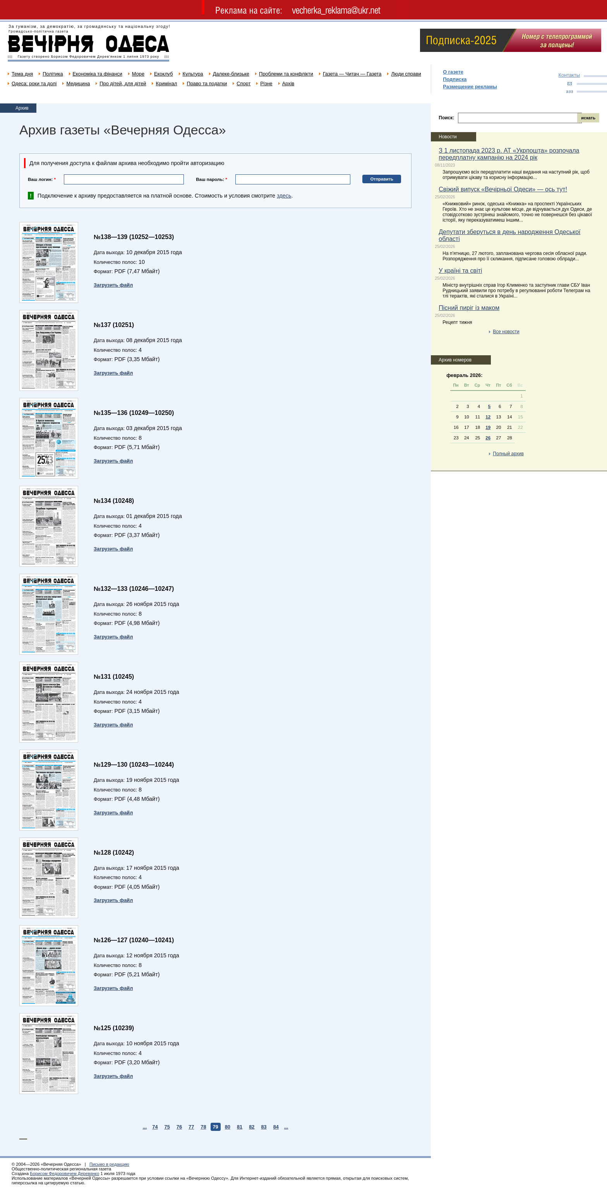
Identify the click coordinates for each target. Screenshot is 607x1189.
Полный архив (508, 453)
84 (276, 1127)
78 (203, 1127)
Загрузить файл (113, 285)
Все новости (506, 331)
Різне (266, 83)
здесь (284, 196)
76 (179, 1127)
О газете (453, 72)
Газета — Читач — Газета (352, 74)
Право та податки (207, 83)
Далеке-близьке (231, 74)
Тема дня (22, 74)
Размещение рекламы (470, 86)
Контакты (569, 75)
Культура (193, 74)
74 (155, 1127)
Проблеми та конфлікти (286, 74)
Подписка (454, 79)
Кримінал (166, 83)
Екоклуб (163, 74)
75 (167, 1127)
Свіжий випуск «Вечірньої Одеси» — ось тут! (503, 189)
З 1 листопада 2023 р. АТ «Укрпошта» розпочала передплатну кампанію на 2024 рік (509, 154)
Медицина (78, 83)
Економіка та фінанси (97, 74)
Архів (288, 83)
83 (263, 1127)
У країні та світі (460, 270)
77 (191, 1127)
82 (251, 1127)
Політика (53, 74)
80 (227, 1127)
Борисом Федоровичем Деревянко (64, 1173)
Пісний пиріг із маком (469, 308)
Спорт (243, 83)
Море (138, 74)
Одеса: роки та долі (34, 83)
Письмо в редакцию (109, 1164)
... (145, 1127)
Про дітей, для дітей (122, 83)
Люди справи (406, 74)
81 (239, 1127)
